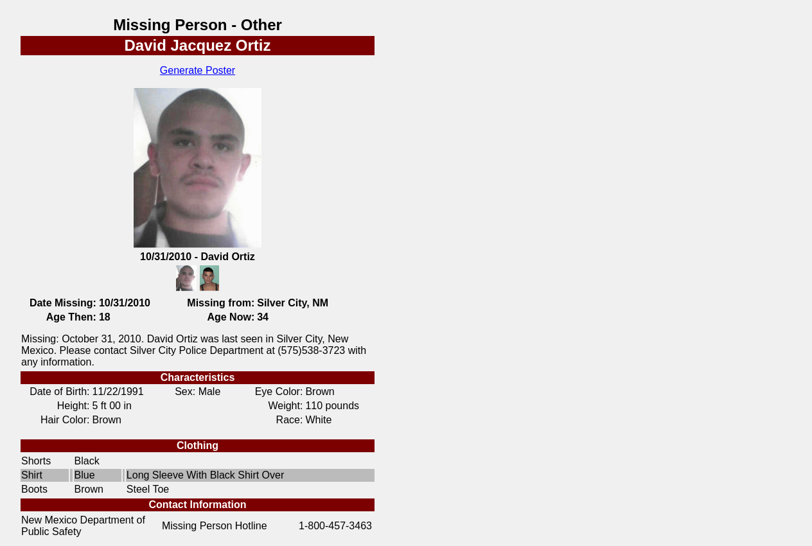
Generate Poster (197, 70)
